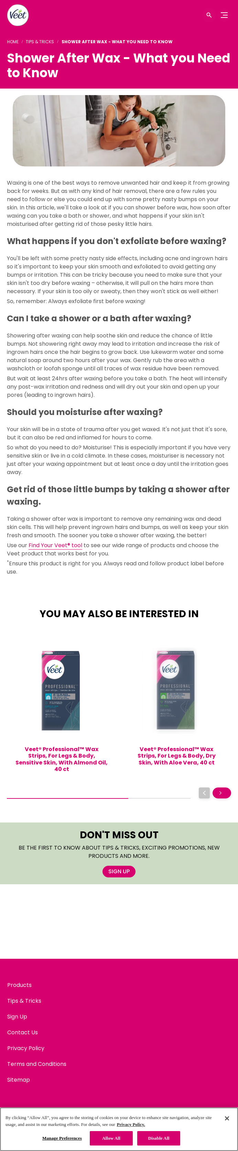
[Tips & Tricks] (24, 1001)
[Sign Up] (17, 1016)
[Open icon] (209, 15)
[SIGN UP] (119, 871)
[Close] (227, 1118)
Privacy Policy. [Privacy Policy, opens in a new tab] (131, 1124)
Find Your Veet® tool (55, 545)
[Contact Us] (22, 1032)
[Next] (222, 792)
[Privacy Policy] (26, 1048)
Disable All (159, 1138)
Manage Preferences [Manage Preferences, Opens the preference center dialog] (62, 1138)
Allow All (111, 1138)
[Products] (19, 985)
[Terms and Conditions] (37, 1064)
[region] (119, 1129)
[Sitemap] (18, 1079)
